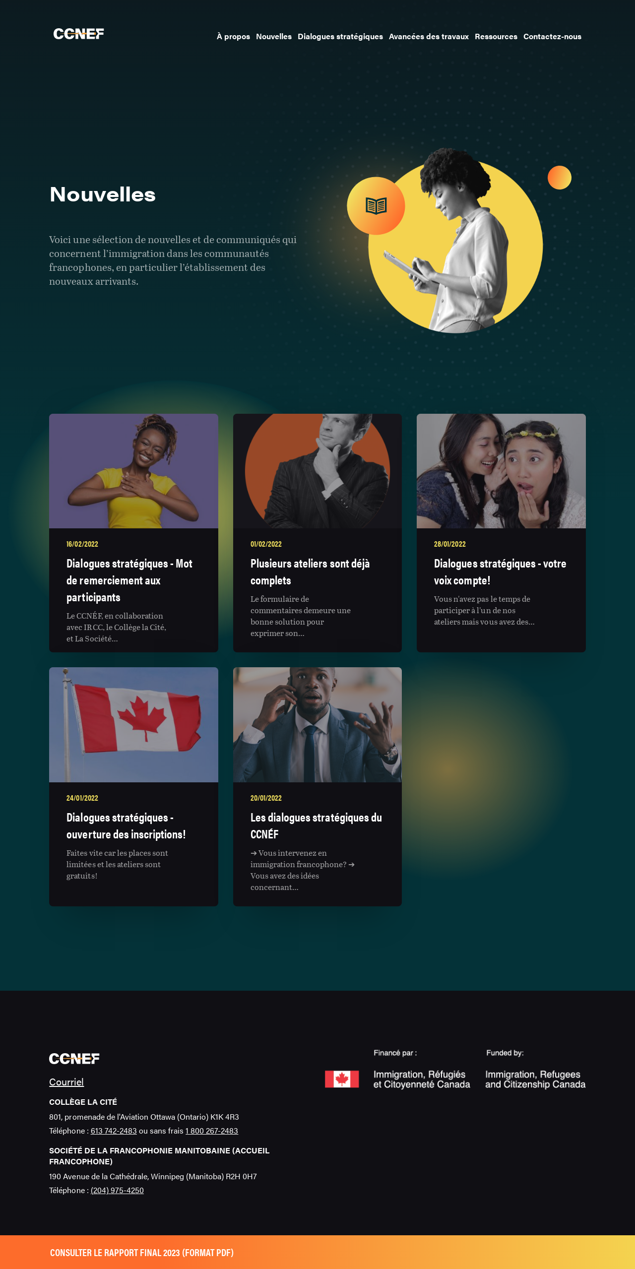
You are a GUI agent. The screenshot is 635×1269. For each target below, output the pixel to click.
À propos (233, 36)
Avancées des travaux (429, 36)
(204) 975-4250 (117, 1190)
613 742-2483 (114, 1130)
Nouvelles (274, 36)
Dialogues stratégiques (340, 36)
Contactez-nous (552, 36)
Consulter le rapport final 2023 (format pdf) (142, 1252)
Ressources (496, 36)
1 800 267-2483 (212, 1130)
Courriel (66, 1081)
